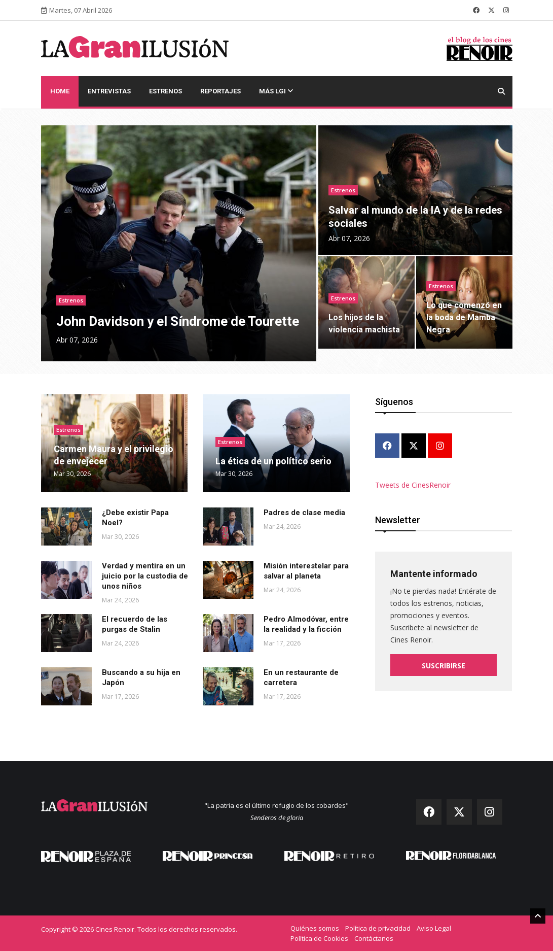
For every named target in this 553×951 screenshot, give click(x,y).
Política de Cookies (319, 938)
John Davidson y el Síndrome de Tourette (177, 321)
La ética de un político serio (273, 461)
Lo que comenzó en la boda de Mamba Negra (464, 317)
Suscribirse (443, 665)
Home (59, 91)
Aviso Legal (434, 928)
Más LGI (276, 91)
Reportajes (220, 91)
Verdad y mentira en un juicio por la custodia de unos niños (145, 576)
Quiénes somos (314, 928)
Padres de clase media (304, 512)
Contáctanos (373, 938)
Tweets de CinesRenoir (413, 485)
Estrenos (165, 91)
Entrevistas (109, 91)
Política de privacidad (378, 928)
